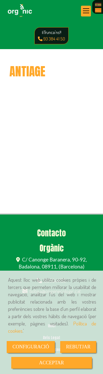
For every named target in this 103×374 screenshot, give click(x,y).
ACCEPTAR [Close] (51, 362)
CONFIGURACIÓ (30, 346)
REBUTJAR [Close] (78, 346)
